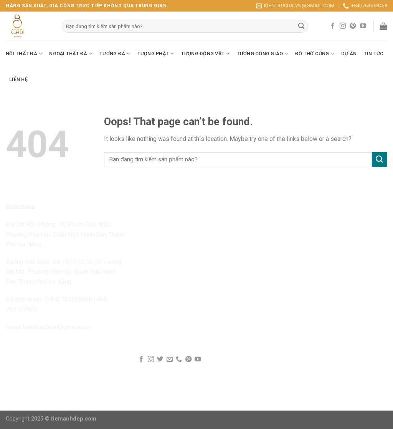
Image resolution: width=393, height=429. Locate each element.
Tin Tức (374, 53)
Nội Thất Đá (24, 53)
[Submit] (379, 159)
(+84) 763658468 (68, 299)
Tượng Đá (114, 53)
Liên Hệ (18, 79)
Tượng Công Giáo (262, 53)
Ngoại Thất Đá (70, 53)
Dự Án (349, 53)
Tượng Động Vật (205, 53)
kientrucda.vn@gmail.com (57, 327)
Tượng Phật (155, 53)
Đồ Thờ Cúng (314, 53)
